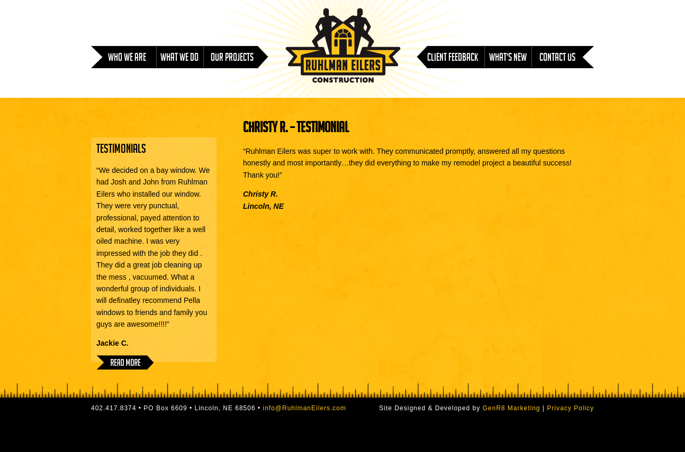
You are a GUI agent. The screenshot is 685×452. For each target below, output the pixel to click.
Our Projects (232, 58)
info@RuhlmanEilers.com (304, 408)
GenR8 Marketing (511, 408)
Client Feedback (452, 58)
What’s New (508, 58)
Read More (125, 362)
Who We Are (127, 58)
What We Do (179, 58)
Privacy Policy (570, 408)
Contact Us (557, 58)
